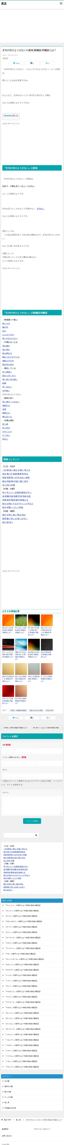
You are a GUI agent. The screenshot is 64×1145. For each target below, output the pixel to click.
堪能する (6, 406)
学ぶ (4, 485)
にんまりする (8, 335)
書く (22, 470)
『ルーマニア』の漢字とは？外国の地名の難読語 (22, 933)
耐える (25, 500)
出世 (29, 496)
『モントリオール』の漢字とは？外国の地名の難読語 (24, 954)
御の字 (5, 327)
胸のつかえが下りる (11, 357)
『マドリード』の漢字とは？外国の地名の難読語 (22, 997)
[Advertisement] (32, 26)
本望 (4, 409)
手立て (30, 504)
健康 (19, 474)
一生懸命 (17, 492)
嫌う (9, 519)
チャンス (23, 504)
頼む (11, 504)
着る (4, 474)
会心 (4, 331)
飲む (17, 481)
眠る (4, 481)
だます (16, 504)
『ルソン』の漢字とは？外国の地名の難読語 (20, 927)
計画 (11, 496)
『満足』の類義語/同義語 (18, 705)
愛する (5, 515)
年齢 (9, 481)
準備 (4, 500)
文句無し (6, 391)
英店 (4, 3)
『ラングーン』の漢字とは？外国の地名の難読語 (22, 943)
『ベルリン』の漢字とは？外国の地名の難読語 (21, 1029)
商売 (9, 500)
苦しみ (14, 519)
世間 (9, 478)
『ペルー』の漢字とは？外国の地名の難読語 (20, 1046)
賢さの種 (7, 1087)
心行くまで (7, 432)
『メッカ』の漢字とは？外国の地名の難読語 (20, 970)
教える (16, 470)
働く (22, 481)
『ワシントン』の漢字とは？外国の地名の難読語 (22, 900)
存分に (5, 439)
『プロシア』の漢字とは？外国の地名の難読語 (21, 1062)
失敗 (24, 496)
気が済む (6, 350)
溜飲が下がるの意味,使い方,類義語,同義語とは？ (21, 653)
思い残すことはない (11, 402)
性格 (4, 478)
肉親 (28, 478)
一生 (4, 470)
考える (27, 470)
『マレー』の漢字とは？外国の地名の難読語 (20, 981)
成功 (17, 500)
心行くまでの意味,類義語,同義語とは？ (7, 696)
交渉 (20, 496)
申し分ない (7, 387)
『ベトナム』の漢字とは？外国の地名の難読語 (21, 1051)
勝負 (13, 500)
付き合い (21, 478)
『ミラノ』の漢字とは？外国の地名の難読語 (20, 976)
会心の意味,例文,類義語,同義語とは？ (46, 653)
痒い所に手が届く (10, 379)
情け (4, 522)
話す (26, 481)
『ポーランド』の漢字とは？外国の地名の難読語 (22, 1024)
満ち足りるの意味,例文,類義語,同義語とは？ (8, 630)
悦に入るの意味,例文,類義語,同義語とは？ (20, 675)
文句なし (41, 209)
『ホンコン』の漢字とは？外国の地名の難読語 (21, 1013)
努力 (4, 507)
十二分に (6, 435)
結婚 (15, 474)
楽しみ (20, 519)
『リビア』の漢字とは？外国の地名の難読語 (20, 938)
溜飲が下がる (8, 361)
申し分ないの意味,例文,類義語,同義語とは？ (21, 630)
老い (11, 470)
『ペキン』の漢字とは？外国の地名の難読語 (20, 1056)
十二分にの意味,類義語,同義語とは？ (46, 675)
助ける (5, 504)
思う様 (5, 424)
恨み (19, 515)
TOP (7, 1115)
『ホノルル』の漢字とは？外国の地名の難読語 (21, 1019)
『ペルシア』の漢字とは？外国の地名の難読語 (21, 1035)
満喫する (6, 413)
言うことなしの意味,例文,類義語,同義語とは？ (8, 653)
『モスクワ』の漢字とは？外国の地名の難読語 (21, 965)
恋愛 (13, 485)
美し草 (5, 58)
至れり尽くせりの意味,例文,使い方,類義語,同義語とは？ (47, 631)
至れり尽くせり (9, 376)
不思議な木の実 (10, 1103)
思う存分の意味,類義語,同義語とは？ (20, 696)
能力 (13, 481)
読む (9, 485)
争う (4, 492)
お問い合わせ (7, 1131)
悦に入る (6, 324)
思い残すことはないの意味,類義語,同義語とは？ (48, 723)
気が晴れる (7, 353)
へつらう (15, 507)
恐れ (24, 515)
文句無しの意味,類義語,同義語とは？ (16, 723)
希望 (4, 519)
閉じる (15, 116)
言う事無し (7, 372)
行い (29, 492)
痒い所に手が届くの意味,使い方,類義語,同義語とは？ (34, 631)
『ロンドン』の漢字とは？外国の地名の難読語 (21, 906)
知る (26, 474)
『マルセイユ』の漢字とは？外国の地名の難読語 (22, 986)
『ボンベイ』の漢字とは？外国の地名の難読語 (21, 1008)
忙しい (10, 492)
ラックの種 (8, 1092)
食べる (14, 478)
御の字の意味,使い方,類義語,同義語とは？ (7, 675)
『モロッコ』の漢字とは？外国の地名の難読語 (21, 960)
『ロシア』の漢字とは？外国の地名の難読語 (20, 911)
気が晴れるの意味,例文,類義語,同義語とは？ (34, 653)
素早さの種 (8, 1081)
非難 (9, 507)
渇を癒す (6, 346)
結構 (4, 383)
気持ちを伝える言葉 (36, 705)
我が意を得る (8, 365)
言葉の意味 (49, 705)
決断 (16, 496)
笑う (11, 522)
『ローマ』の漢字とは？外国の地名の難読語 (20, 922)
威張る (24, 492)
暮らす (10, 474)
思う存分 (6, 428)
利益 (21, 507)
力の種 (6, 1076)
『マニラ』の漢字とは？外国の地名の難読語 (20, 992)
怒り (11, 515)
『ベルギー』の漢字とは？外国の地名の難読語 (21, 1040)
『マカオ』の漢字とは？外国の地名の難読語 (20, 1003)
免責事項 (5, 1124)
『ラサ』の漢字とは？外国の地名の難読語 (20, 949)
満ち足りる (7, 417)
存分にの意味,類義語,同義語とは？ (33, 675)
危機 (7, 496)
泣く (26, 519)
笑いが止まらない (10, 338)
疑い (15, 515)
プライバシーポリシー (42, 1124)
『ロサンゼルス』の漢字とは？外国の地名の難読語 (23, 916)
